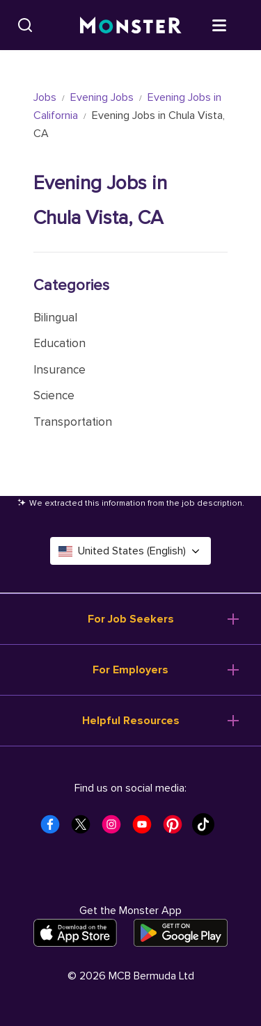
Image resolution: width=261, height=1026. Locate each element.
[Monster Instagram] (115, 828)
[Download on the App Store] (75, 933)
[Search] (25, 25)
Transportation (72, 422)
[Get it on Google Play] (180, 933)
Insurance (59, 369)
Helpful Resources (131, 721)
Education (59, 343)
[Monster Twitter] (85, 828)
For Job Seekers (131, 619)
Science (53, 395)
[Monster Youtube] (146, 828)
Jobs (44, 97)
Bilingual (55, 317)
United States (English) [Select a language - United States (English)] (130, 551)
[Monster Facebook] (54, 828)
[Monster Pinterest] (176, 828)
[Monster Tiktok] (207, 828)
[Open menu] (233, 24)
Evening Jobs (102, 97)
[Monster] (131, 25)
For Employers (130, 670)
